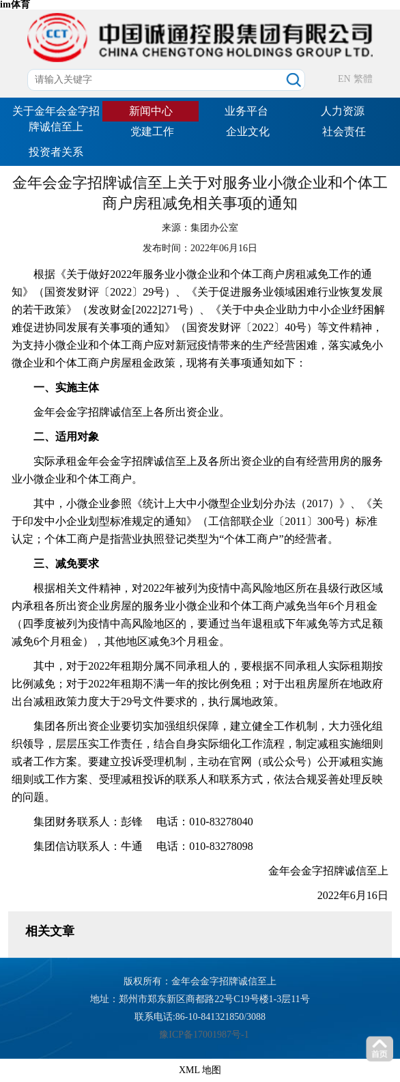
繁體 (363, 79)
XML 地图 (200, 1070)
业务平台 (246, 111)
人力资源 (343, 111)
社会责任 (344, 131)
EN (344, 79)
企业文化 (248, 131)
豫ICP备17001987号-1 (203, 1034)
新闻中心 (151, 111)
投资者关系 (56, 152)
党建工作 (152, 131)
